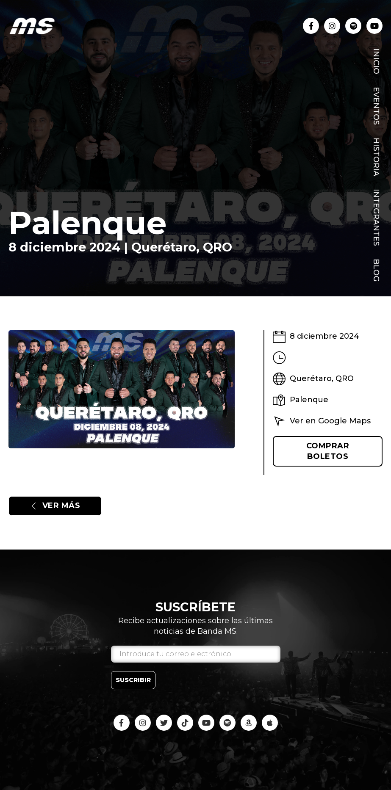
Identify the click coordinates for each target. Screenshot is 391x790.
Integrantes (376, 217)
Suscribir (133, 680)
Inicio (376, 61)
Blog (376, 270)
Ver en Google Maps (330, 420)
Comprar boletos (327, 451)
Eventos (376, 106)
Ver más (55, 505)
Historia (376, 157)
